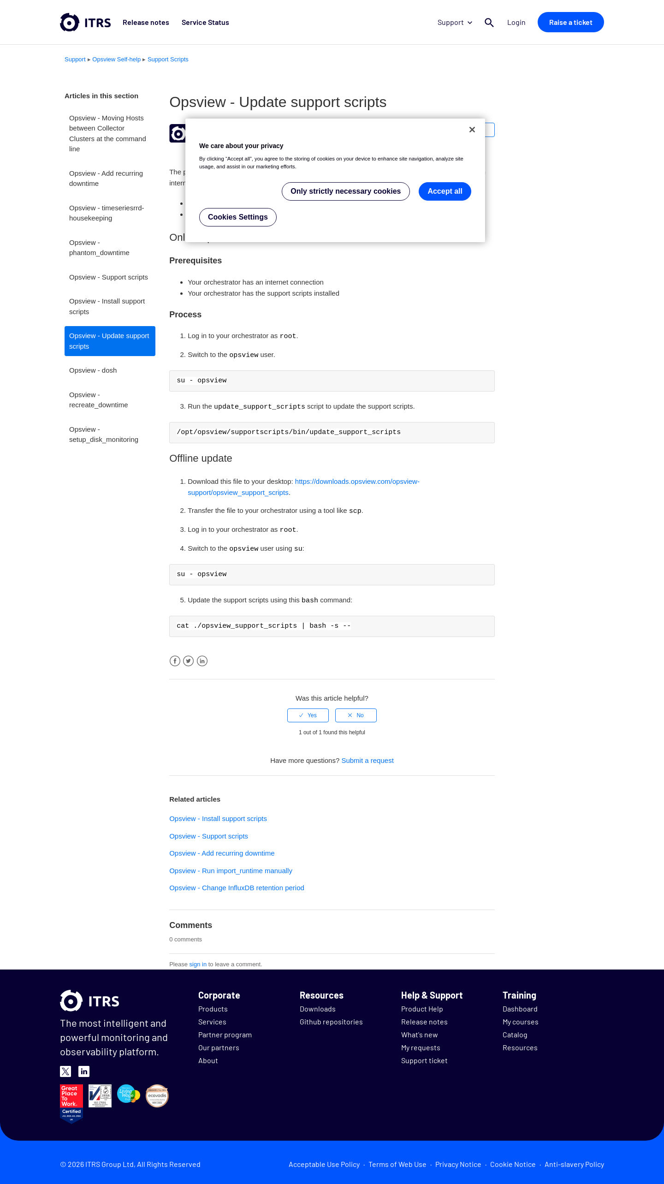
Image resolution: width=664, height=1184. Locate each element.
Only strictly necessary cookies (345, 191)
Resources (520, 1044)
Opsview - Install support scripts (107, 306)
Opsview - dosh (93, 370)
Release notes (145, 22)
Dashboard (520, 1005)
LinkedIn (202, 658)
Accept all (444, 191)
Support (456, 22)
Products (213, 1005)
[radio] (308, 712)
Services (212, 1018)
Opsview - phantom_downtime (99, 247)
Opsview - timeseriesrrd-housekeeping (106, 213)
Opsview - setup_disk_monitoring (103, 434)
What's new (419, 1031)
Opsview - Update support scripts (109, 341)
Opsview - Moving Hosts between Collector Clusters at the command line (107, 133)
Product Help (422, 1005)
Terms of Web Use (397, 1160)
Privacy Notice (458, 1160)
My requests (420, 1044)
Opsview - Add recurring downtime (106, 178)
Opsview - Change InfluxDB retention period (236, 884)
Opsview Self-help (116, 59)
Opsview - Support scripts (108, 277)
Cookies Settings (238, 217)
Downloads (318, 1005)
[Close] (472, 129)
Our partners (218, 1044)
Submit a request (367, 757)
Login (517, 22)
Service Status (203, 22)
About (208, 1057)
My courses (521, 1018)
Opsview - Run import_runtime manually (230, 867)
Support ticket (424, 1057)
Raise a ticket (571, 22)
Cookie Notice (513, 1160)
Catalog (515, 1031)
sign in (198, 961)
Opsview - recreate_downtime (98, 400)
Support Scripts (168, 59)
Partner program (225, 1031)
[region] (335, 181)
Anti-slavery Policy (574, 1160)
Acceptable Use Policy (324, 1160)
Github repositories (331, 1018)
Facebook (175, 658)
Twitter (188, 658)
